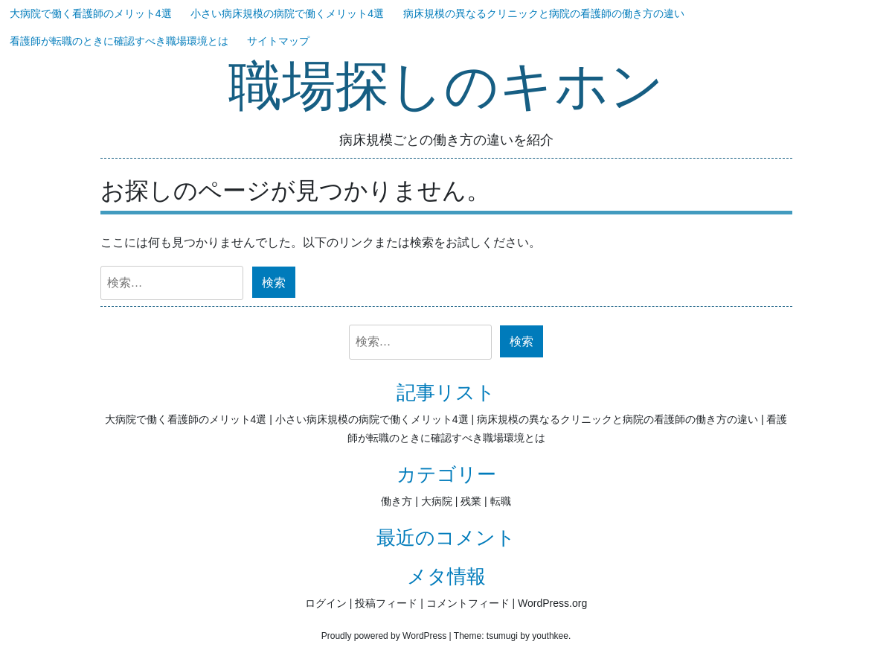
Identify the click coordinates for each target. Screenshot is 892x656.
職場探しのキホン (446, 87)
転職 (500, 501)
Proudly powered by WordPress (384, 636)
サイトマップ (278, 41)
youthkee (550, 636)
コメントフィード (468, 603)
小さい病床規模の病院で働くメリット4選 (287, 13)
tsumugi (502, 636)
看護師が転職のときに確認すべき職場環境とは (119, 41)
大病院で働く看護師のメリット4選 (91, 13)
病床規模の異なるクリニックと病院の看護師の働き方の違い (543, 13)
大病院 (436, 501)
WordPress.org (552, 603)
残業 (471, 501)
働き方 (396, 501)
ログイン (326, 603)
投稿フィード (386, 603)
